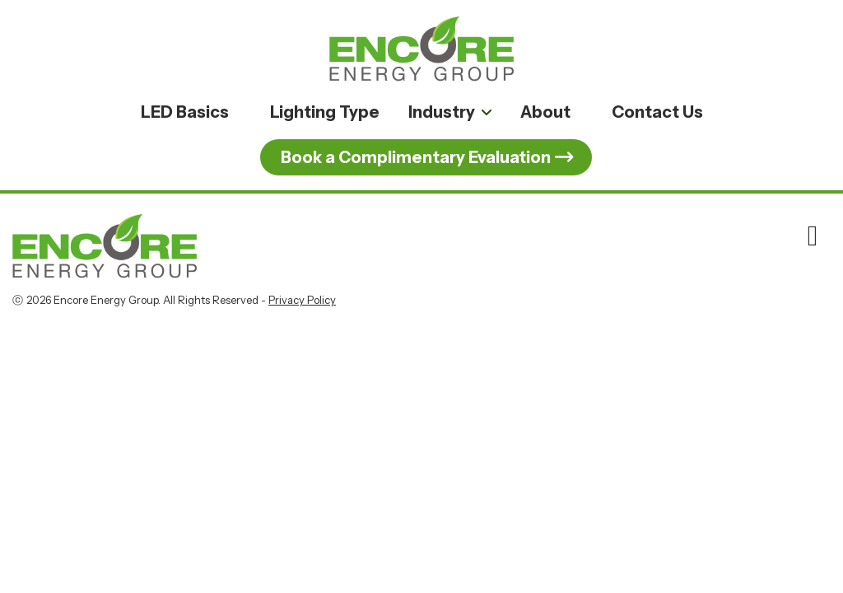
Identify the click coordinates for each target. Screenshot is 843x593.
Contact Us (657, 112)
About (545, 112)
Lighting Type (325, 112)
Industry (441, 112)
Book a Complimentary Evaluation (416, 157)
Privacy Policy (302, 299)
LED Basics (185, 112)
